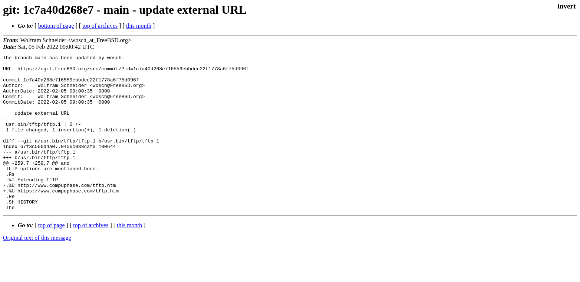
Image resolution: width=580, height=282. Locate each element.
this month (138, 26)
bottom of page (56, 26)
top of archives (100, 26)
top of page (51, 256)
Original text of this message (37, 269)
